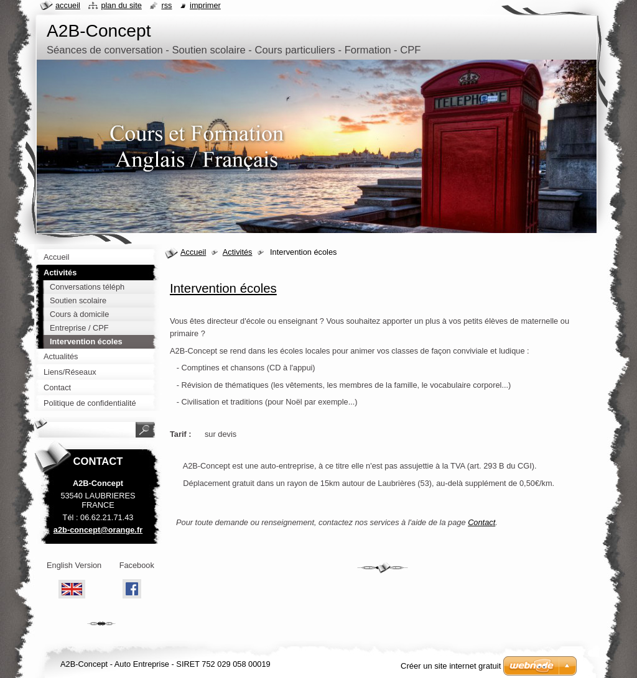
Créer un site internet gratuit (451, 666)
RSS (166, 5)
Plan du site (121, 5)
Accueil (193, 252)
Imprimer (205, 5)
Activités (238, 252)
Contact (481, 522)
